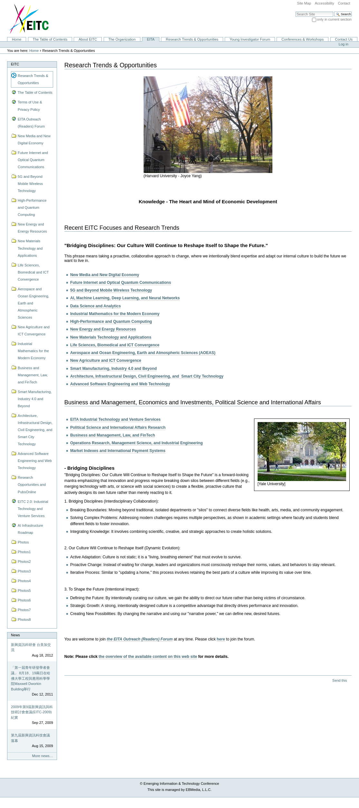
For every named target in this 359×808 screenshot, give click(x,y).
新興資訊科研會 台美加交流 (31, 647)
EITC (15, 64)
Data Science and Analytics (95, 306)
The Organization (122, 39)
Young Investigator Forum (250, 39)
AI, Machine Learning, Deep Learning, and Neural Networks (125, 298)
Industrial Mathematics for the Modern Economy (115, 314)
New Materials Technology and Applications (110, 337)
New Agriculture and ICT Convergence (105, 360)
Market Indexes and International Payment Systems (117, 450)
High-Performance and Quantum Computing (111, 321)
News (15, 635)
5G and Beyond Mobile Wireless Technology (111, 290)
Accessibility (324, 3)
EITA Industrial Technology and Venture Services (115, 419)
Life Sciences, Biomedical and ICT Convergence (114, 345)
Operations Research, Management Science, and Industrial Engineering (136, 443)
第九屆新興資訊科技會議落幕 (30, 738)
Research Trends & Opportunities (192, 39)
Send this (339, 680)
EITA (151, 39)
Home (16, 39)
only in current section (334, 19)
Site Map (304, 3)
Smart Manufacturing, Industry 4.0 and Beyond (113, 368)
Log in (343, 44)
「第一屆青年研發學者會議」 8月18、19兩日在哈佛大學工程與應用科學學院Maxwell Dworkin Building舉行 (30, 678)
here (221, 639)
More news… (42, 756)
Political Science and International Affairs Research (117, 427)
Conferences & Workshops (302, 39)
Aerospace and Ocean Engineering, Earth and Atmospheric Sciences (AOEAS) (143, 353)
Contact (344, 3)
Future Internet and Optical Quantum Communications (120, 282)
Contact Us (344, 39)
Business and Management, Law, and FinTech (112, 435)
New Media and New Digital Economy (104, 275)
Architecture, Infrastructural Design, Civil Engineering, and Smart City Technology (146, 376)
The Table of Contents (50, 39)
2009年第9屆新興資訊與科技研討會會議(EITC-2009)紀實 (32, 712)
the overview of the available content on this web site (148, 656)
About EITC (88, 39)
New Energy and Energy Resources (103, 329)
